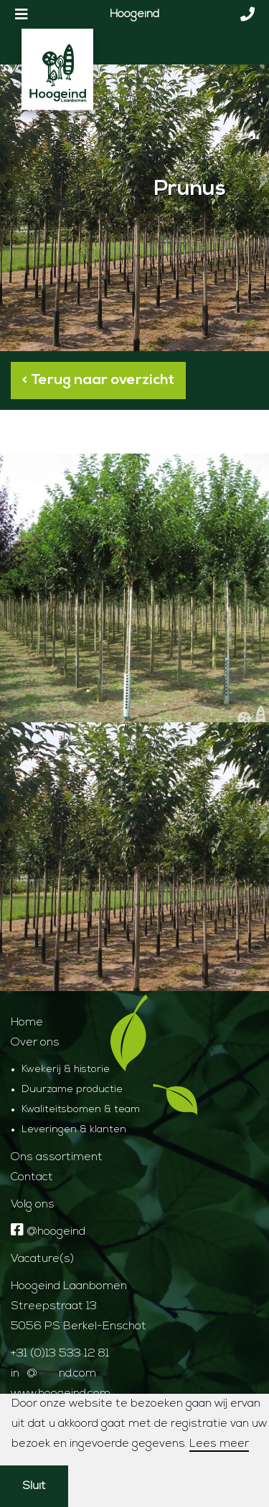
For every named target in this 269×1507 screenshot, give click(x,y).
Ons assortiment (57, 1157)
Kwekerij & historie (66, 1069)
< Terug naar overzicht (98, 380)
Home (27, 1022)
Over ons (35, 1042)
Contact (32, 1177)
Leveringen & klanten (74, 1129)
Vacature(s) (42, 1259)
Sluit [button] (34, 1486)
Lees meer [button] (219, 1444)
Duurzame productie (72, 1089)
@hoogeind (48, 1232)
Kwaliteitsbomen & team (81, 1109)
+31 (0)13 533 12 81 (60, 1353)
